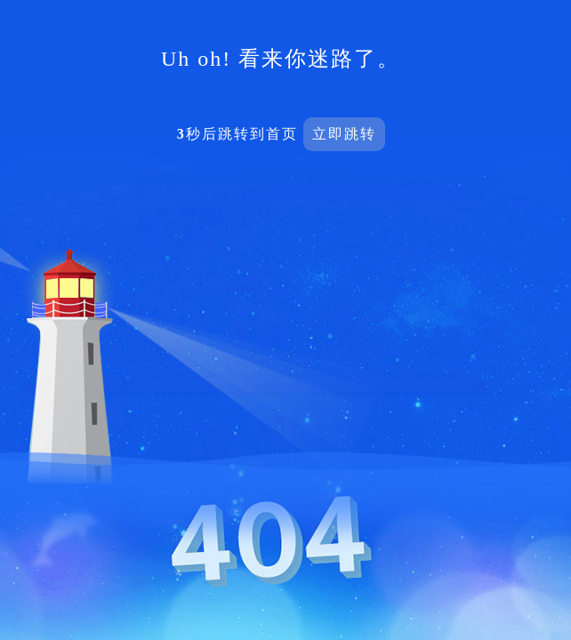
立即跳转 (344, 133)
